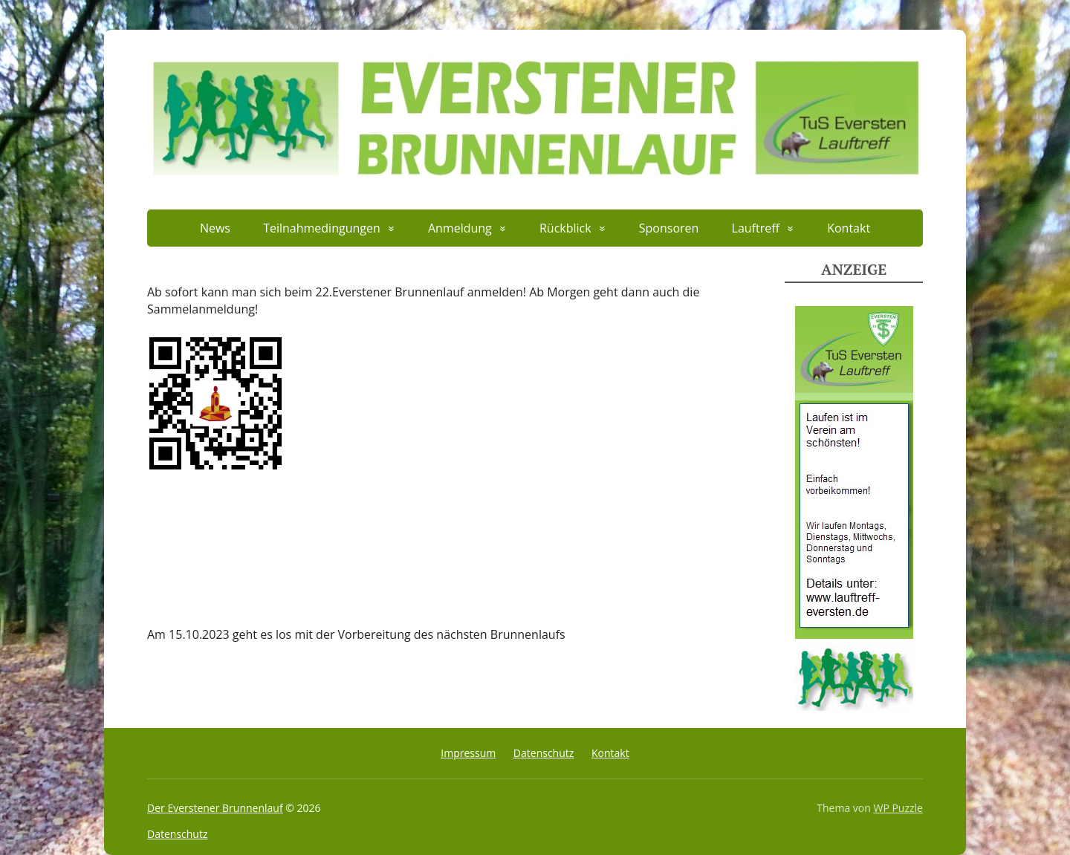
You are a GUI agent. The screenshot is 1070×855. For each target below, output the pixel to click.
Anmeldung (460, 228)
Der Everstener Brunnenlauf (215, 808)
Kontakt (848, 228)
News (215, 228)
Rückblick (565, 228)
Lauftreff (755, 228)
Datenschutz (543, 753)
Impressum (468, 753)
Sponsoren (669, 228)
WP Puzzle (898, 808)
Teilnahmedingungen (321, 228)
